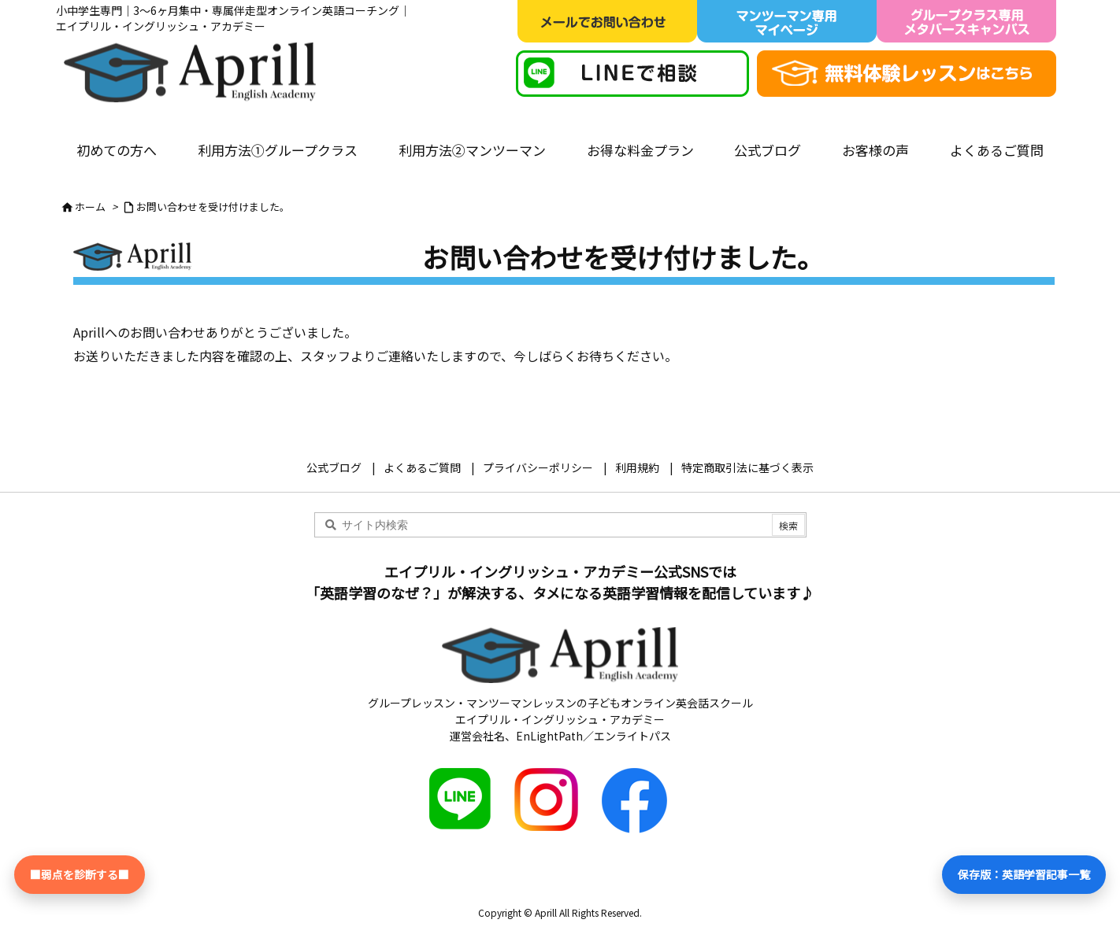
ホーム (90, 206)
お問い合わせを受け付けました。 (213, 206)
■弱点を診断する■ (79, 874)
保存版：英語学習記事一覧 (1024, 874)
